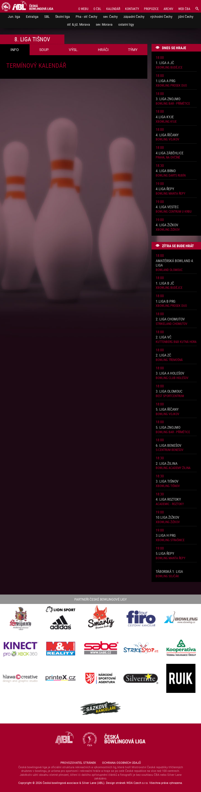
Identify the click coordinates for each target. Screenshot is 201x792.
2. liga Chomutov (170, 319)
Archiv (168, 9)
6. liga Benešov (168, 445)
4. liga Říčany (167, 135)
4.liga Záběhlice (169, 153)
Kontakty (132, 9)
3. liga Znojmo (168, 99)
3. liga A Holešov (170, 373)
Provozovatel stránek (78, 763)
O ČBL (97, 9)
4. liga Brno (166, 171)
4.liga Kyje (165, 117)
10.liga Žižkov (167, 517)
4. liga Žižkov (167, 225)
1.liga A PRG (165, 81)
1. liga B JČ (165, 283)
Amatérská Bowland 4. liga (175, 263)
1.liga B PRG (165, 301)
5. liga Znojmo (168, 427)
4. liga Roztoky (168, 499)
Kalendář (113, 9)
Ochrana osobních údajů (121, 763)
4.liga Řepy (165, 189)
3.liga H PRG (166, 535)
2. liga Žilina (166, 463)
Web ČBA (184, 9)
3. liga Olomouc (169, 391)
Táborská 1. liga (169, 571)
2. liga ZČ (163, 355)
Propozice (151, 9)
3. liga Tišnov (167, 481)
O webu (83, 9)
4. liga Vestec (167, 207)
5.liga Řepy (165, 553)
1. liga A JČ (165, 63)
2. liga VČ (163, 337)
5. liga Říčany (167, 409)
